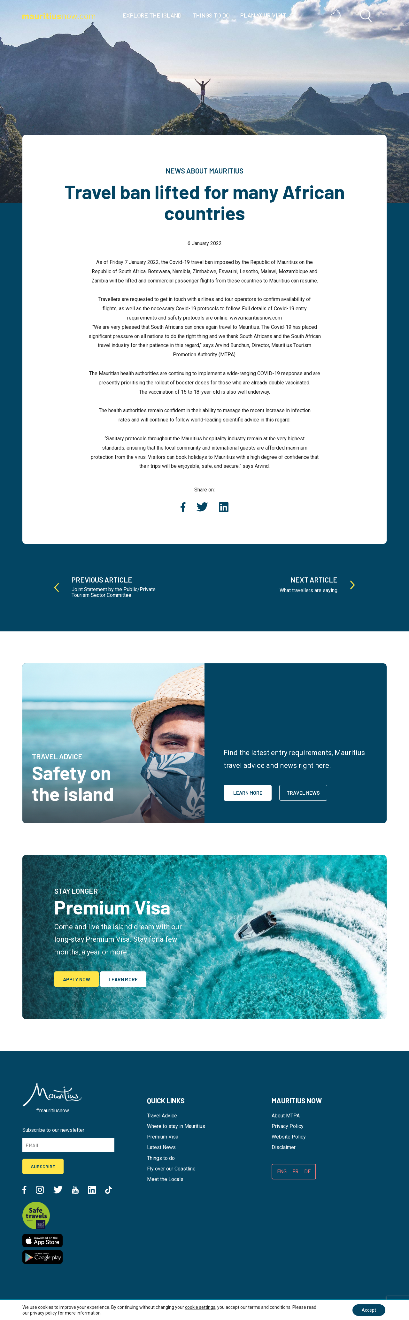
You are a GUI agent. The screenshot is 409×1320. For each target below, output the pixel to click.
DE (307, 1172)
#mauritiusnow (52, 1111)
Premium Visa (162, 1137)
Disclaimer (284, 1147)
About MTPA (286, 1116)
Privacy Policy (288, 1126)
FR (295, 1172)
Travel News (303, 793)
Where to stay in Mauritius (176, 1126)
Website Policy (289, 1137)
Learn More (247, 793)
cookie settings (200, 1307)
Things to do (161, 1158)
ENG (282, 1172)
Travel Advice (162, 1116)
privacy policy (43, 1313)
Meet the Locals (165, 1179)
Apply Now (76, 979)
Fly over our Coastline (171, 1169)
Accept (368, 1310)
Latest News (161, 1147)
